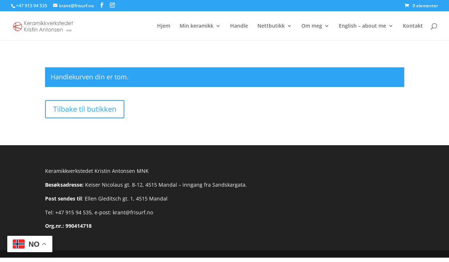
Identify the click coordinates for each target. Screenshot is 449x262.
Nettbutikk (271, 26)
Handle (239, 26)
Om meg (311, 26)
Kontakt (413, 26)
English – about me (362, 26)
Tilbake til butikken (84, 109)
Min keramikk (196, 26)
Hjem (163, 26)
